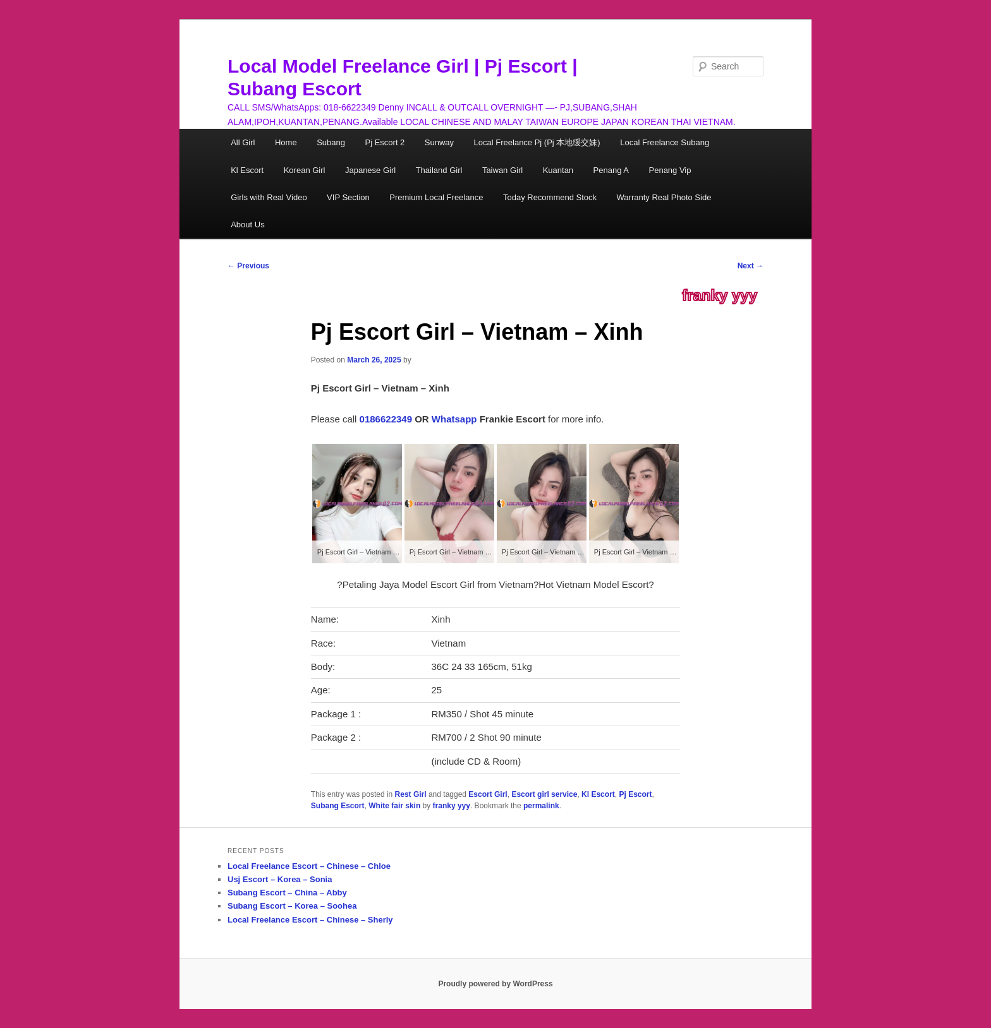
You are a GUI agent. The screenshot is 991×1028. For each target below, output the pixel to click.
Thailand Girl (439, 170)
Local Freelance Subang (664, 142)
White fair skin (394, 805)
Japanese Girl (370, 170)
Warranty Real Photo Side (664, 197)
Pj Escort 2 (384, 142)
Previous (248, 265)
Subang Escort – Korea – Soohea (292, 906)
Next (750, 265)
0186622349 (386, 419)
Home (286, 142)
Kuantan (558, 170)
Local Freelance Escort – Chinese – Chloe (309, 866)
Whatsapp (454, 419)
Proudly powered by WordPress (495, 983)
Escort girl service (544, 794)
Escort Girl (487, 794)
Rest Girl (411, 794)
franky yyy (719, 295)
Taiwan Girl (502, 170)
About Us (247, 224)
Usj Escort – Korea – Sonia (280, 879)
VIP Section (348, 197)
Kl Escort (247, 170)
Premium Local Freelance (436, 197)
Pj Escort (635, 794)
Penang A (611, 170)
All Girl (243, 142)
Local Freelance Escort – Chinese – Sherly (310, 919)
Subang (331, 142)
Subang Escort (338, 805)
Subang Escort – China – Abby (287, 892)
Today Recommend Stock (550, 197)
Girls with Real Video (269, 197)
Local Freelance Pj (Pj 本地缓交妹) (537, 142)
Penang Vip (670, 170)
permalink (541, 805)
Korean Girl (304, 170)
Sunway (439, 142)
